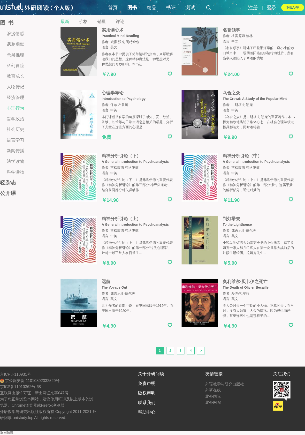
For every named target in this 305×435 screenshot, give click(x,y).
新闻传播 (15, 150)
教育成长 (15, 76)
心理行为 (15, 108)
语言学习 (15, 140)
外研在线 (213, 390)
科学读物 (15, 172)
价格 (83, 21)
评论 (120, 21)
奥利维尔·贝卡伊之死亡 (245, 281)
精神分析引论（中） (242, 155)
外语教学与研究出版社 (224, 384)
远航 (106, 281)
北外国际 (213, 396)
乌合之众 (231, 92)
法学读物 (15, 161)
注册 (253, 7)
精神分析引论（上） (121, 218)
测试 (190, 7)
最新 (65, 21)
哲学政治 (15, 118)
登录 (271, 7)
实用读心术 (112, 30)
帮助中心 (146, 412)
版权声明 (146, 392)
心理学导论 (112, 92)
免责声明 (146, 383)
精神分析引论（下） (121, 155)
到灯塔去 (231, 218)
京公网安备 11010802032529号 (30, 381)
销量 (101, 21)
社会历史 (15, 129)
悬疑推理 (15, 54)
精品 (151, 7)
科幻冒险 (15, 65)
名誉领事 (231, 30)
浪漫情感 (15, 33)
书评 (171, 7)
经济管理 (15, 97)
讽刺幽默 (15, 44)
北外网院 (213, 402)
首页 (113, 7)
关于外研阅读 (151, 373)
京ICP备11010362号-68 (20, 387)
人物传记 (15, 86)
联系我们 (146, 402)
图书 (132, 7)
